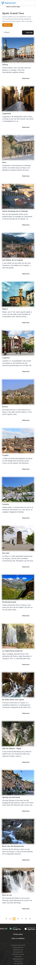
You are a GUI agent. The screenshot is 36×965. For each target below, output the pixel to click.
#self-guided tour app (18, 954)
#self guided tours (18, 952)
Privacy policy (18, 934)
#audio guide (18, 956)
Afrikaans (8, 32)
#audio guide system (18, 959)
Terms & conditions (18, 938)
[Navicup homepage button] (9, 3)
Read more (27, 78)
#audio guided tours (18, 947)
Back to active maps (12, 7)
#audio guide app (18, 963)
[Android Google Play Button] (15, 929)
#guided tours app (18, 949)
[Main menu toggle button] (32, 3)
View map (28, 33)
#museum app (18, 961)
